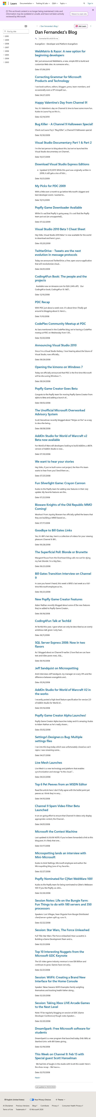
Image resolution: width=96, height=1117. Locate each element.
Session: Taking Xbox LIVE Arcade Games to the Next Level (62, 1005)
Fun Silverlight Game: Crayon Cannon (60, 483)
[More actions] (91, 26)
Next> (37, 1077)
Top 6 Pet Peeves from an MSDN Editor (61, 784)
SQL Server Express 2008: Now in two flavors (60, 644)
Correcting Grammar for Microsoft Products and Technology (58, 79)
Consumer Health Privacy (72, 1105)
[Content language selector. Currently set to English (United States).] (14, 1100)
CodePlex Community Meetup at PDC (60, 323)
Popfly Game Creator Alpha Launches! (60, 715)
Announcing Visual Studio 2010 (55, 345)
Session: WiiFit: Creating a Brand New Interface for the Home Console (60, 979)
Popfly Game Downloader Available (58, 207)
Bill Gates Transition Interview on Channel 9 (63, 575)
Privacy (54, 1105)
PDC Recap (42, 302)
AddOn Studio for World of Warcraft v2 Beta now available (61, 438)
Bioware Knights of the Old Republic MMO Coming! (63, 506)
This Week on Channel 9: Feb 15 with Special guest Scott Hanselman (59, 1056)
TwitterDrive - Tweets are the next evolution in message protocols (58, 253)
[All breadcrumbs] (37, 26)
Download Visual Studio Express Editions (62, 164)
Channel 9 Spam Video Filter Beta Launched (57, 808)
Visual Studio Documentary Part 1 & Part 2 (63, 142)
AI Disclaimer (8, 1105)
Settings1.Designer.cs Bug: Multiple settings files (58, 739)
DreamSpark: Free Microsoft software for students (62, 1030)
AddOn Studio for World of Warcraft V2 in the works (63, 692)
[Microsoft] (4, 3)
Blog (34, 1105)
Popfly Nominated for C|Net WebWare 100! (64, 879)
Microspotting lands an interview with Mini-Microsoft (60, 855)
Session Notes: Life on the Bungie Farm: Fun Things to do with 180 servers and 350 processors (63, 904)
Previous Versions (22, 1105)
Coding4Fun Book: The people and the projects (61, 278)
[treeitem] (16, 36)
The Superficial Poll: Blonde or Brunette (61, 552)
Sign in (90, 3)
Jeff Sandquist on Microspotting (56, 668)
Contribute (45, 1105)
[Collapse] (26, 26)
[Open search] (84, 3)
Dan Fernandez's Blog (49, 26)
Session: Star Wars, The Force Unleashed (62, 930)
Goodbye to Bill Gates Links (53, 530)
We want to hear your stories (54, 461)
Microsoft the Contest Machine (56, 831)
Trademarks (20, 1109)
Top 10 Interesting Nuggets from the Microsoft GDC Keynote (59, 954)
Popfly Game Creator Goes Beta (56, 388)
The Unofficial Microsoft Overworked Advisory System (60, 412)
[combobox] (16, 31)
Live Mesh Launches (48, 762)
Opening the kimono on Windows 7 (59, 367)
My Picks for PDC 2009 (50, 186)
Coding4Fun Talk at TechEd (53, 621)
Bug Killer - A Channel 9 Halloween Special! (64, 124)
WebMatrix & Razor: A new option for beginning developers (60, 53)
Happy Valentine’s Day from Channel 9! (61, 102)
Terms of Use (8, 1109)
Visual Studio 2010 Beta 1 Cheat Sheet (60, 229)
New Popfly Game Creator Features (58, 599)
